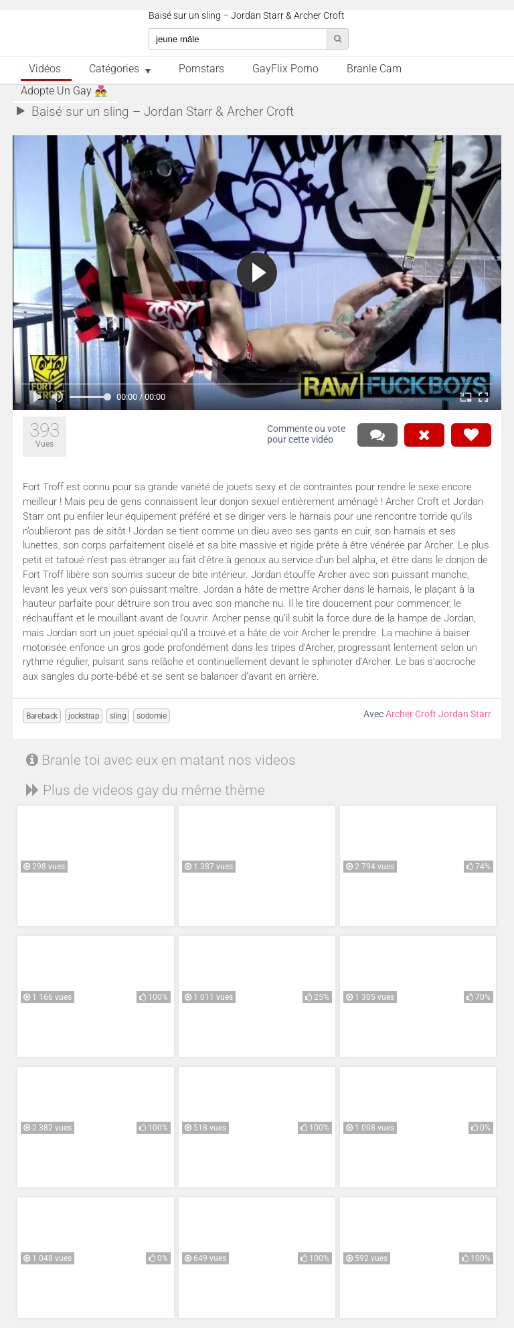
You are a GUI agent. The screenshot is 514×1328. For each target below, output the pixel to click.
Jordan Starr (464, 714)
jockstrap (83, 716)
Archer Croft (411, 714)
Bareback (42, 716)
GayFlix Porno (285, 69)
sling (118, 716)
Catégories (114, 69)
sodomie (151, 716)
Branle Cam (374, 69)
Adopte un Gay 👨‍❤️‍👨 (64, 91)
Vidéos (45, 69)
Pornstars (201, 69)
